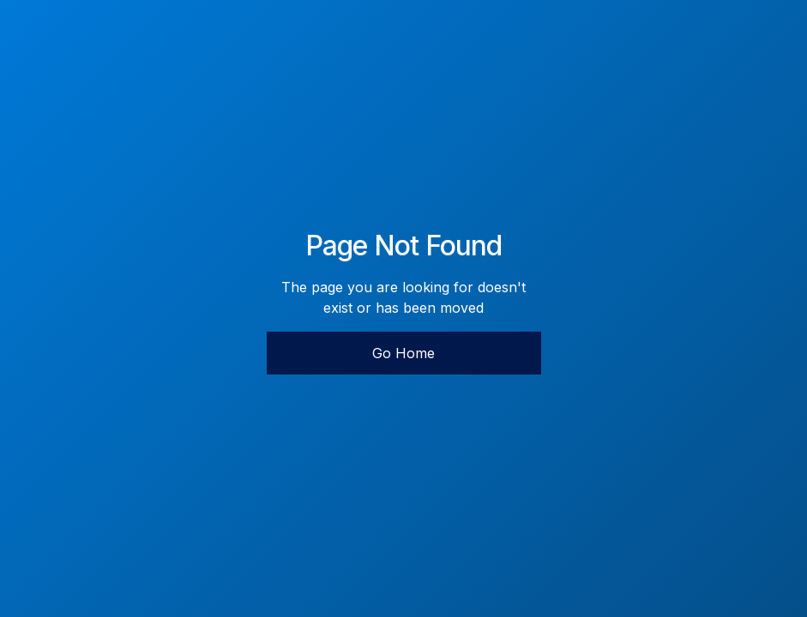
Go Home (403, 353)
